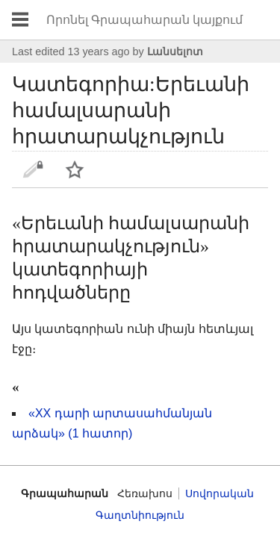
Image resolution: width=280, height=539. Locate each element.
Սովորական (219, 493)
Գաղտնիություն (140, 515)
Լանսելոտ (175, 51)
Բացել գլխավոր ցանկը (20, 20)
